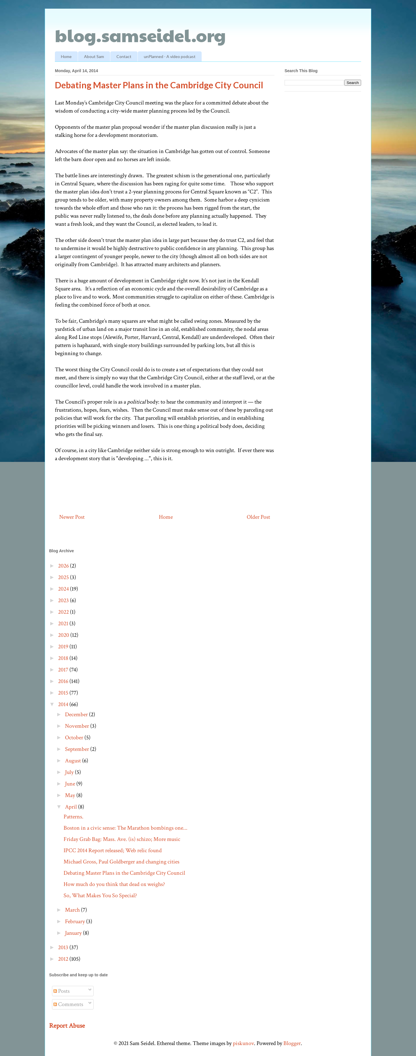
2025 (64, 577)
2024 (64, 589)
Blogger (292, 1043)
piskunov (243, 1043)
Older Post (258, 517)
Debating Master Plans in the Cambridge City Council (124, 873)
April (71, 807)
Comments (68, 1004)
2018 (63, 658)
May (70, 795)
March (73, 910)
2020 (64, 635)
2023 (64, 600)
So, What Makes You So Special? (100, 895)
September (77, 749)
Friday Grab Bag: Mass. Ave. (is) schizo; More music (122, 839)
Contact (123, 56)
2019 (63, 646)
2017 (63, 669)
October (74, 737)
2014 (63, 704)
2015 (63, 693)
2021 (63, 623)
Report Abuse (67, 1025)
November (77, 726)
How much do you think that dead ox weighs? (114, 884)
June (70, 784)
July (70, 772)
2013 (63, 947)
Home (66, 56)
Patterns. (73, 816)
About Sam (94, 56)
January (74, 933)
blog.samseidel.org (140, 35)
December (77, 714)
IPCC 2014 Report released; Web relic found (113, 850)
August (73, 760)
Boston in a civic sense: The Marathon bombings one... (125, 828)
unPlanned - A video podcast (170, 56)
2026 (64, 566)
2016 (63, 681)
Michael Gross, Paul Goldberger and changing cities (121, 861)
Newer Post (72, 517)
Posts (61, 991)
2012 (63, 959)
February (75, 921)
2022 (64, 612)
